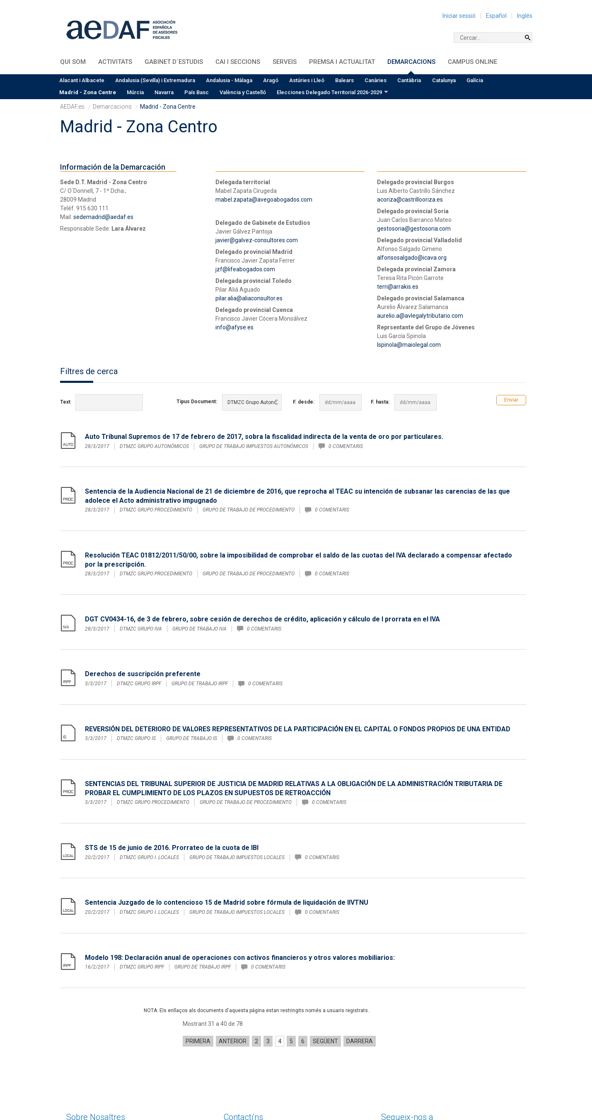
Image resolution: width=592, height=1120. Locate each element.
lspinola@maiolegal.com (409, 344)
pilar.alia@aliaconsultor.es (249, 298)
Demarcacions (411, 62)
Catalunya (444, 80)
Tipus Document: (196, 401)
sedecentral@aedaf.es (253, 1091)
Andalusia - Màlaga (229, 80)
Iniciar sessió (459, 15)
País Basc (196, 92)
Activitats (115, 62)
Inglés (524, 15)
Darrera (359, 973)
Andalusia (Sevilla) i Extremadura (155, 80)
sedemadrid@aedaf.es (103, 217)
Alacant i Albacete (81, 80)
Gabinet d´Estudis (174, 62)
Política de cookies (405, 1090)
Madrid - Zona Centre (87, 92)
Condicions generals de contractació (429, 1097)
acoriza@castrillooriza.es (410, 199)
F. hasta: (380, 402)
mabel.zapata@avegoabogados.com (263, 199)
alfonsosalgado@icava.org (412, 257)
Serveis (285, 62)
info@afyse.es (234, 327)
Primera (198, 973)
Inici (386, 1083)
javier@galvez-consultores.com (256, 240)
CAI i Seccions (237, 62)
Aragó (270, 80)
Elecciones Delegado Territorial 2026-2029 (329, 92)
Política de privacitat (463, 1090)
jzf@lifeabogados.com (245, 269)
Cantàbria (409, 80)
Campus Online (472, 62)
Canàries (376, 80)
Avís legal (410, 1083)
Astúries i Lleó (306, 80)
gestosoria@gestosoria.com (414, 228)
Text (65, 402)
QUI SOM (73, 62)
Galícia (474, 80)
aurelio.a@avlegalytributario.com (420, 315)
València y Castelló (243, 92)
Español (496, 15)
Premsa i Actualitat (342, 62)
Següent (325, 973)
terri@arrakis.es (397, 286)
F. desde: (303, 402)
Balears (344, 80)
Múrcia (135, 92)
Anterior (232, 973)
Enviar (511, 400)
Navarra (164, 92)
